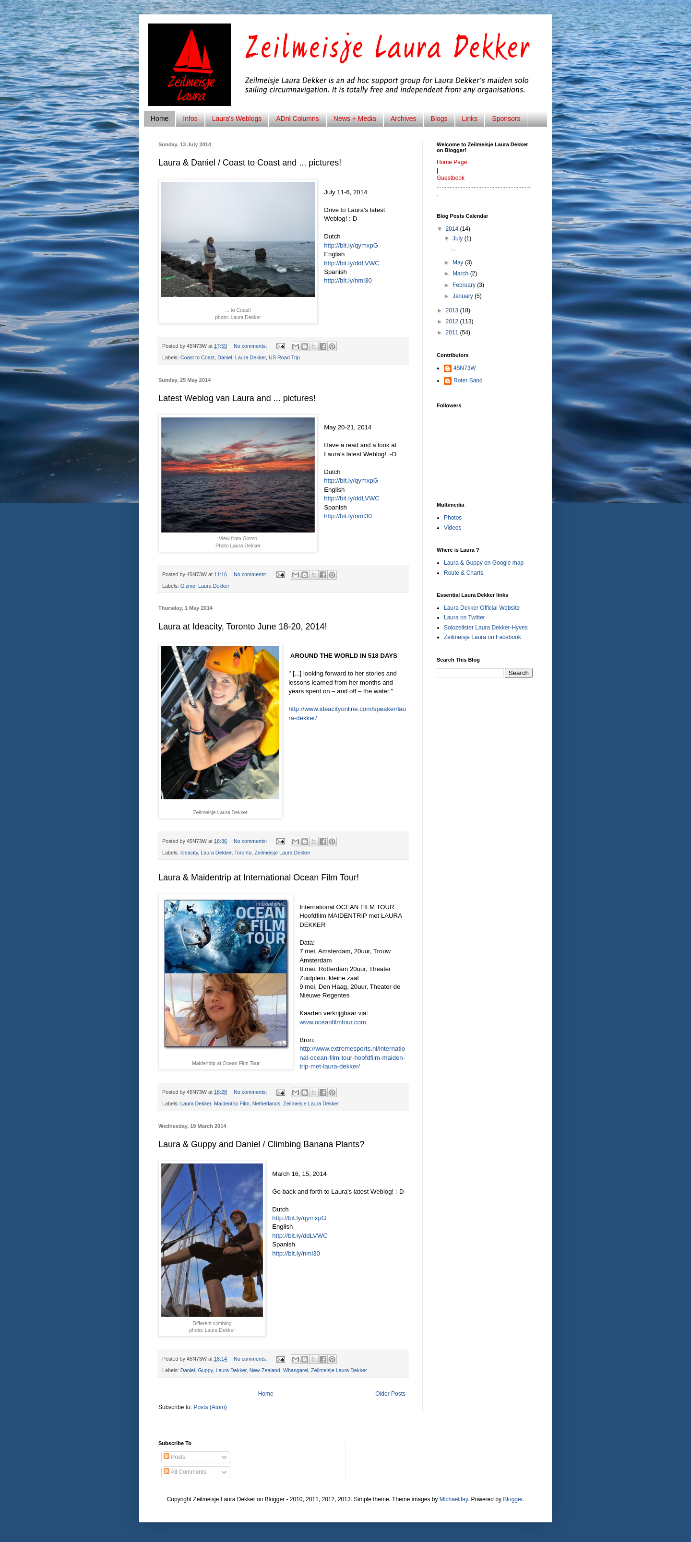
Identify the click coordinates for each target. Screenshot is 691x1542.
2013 (453, 310)
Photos (453, 517)
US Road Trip (284, 357)
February (465, 285)
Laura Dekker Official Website (482, 608)
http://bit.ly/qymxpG (351, 245)
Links (470, 118)
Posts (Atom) (209, 1407)
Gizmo (187, 586)
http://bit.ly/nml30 (348, 280)
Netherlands (266, 1103)
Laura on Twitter (464, 617)
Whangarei (295, 1370)
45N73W (464, 368)
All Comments (185, 1472)
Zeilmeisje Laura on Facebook (482, 637)
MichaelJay (454, 1499)
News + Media (355, 118)
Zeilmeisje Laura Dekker (282, 852)
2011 (453, 332)
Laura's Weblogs (237, 118)
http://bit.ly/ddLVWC (352, 263)
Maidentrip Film (232, 1103)
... (453, 248)
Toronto (242, 852)
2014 (453, 228)
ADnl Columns (297, 118)
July (459, 238)
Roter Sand (468, 380)
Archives (404, 118)
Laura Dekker (250, 357)
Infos (190, 118)
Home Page (452, 162)
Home (159, 118)
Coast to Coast (197, 357)
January (464, 296)
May (459, 262)
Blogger (513, 1499)
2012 (453, 321)
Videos (452, 527)
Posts (174, 1457)
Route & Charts (463, 572)
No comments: (251, 346)
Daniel (224, 357)
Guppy (205, 1370)
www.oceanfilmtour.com (332, 1022)
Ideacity (189, 852)
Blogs (439, 118)
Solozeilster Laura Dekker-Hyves (486, 627)
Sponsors (506, 118)
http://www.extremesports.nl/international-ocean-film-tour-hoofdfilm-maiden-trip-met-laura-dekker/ (352, 1057)
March (461, 273)
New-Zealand (265, 1370)
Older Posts (390, 1393)
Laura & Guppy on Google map (484, 562)
